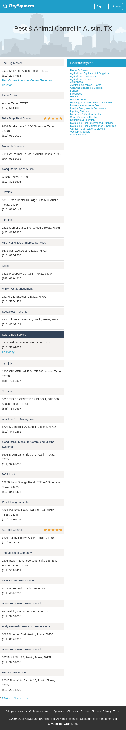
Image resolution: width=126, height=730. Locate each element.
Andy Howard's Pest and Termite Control (27, 626)
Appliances (76, 82)
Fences (74, 90)
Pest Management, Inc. (16, 502)
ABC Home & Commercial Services (24, 242)
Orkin (5, 265)
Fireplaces (76, 93)
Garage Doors (78, 99)
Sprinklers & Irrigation (82, 120)
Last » (24, 698)
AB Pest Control (12, 529)
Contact (85, 711)
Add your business (16, 711)
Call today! (8, 352)
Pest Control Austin (14, 672)
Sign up (101, 6)
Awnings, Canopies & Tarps (85, 84)
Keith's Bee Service (14, 334)
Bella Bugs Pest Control (17, 118)
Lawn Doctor (10, 95)
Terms (116, 711)
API (68, 711)
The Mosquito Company (17, 552)
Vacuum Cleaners (80, 131)
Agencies (58, 711)
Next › (17, 698)
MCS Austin (9, 474)
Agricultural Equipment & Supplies (89, 73)
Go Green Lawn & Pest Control (21, 603)
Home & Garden (79, 70)
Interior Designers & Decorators (88, 108)
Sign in (116, 6)
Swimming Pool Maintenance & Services (93, 125)
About (75, 711)
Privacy (107, 711)
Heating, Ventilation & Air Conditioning (91, 102)
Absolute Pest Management (19, 419)
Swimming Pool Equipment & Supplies (91, 122)
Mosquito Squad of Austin (18, 169)
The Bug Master (12, 63)
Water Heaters (78, 134)
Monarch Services (13, 146)
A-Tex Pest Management (17, 288)
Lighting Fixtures (79, 111)
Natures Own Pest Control (18, 580)
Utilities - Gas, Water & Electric (87, 128)
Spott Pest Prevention (15, 311)
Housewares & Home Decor (86, 105)
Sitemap (96, 711)
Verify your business (40, 711)
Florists (74, 96)
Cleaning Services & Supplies (87, 87)
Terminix (7, 192)
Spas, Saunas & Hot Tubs (84, 117)
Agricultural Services (82, 79)
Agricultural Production (83, 76)
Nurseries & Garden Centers (86, 114)
